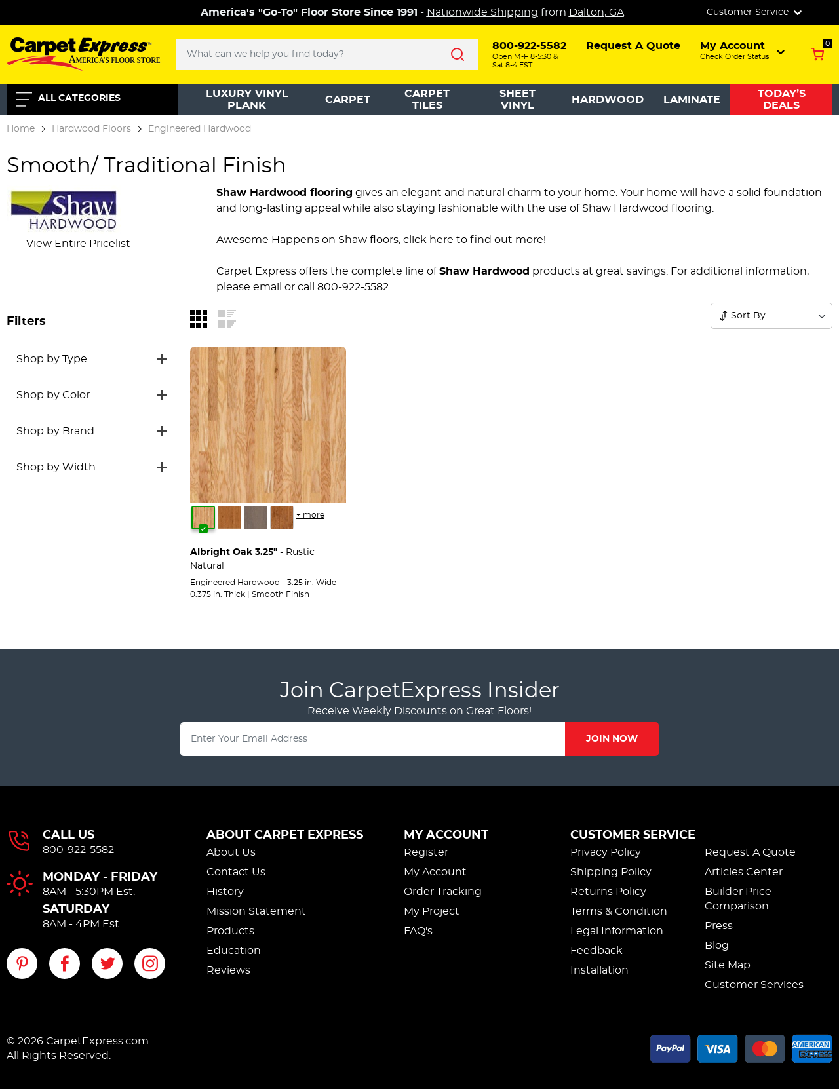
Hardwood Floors (91, 129)
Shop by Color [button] (53, 395)
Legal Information (616, 931)
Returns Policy (608, 892)
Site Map (728, 965)
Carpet (347, 99)
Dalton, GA (596, 12)
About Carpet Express (284, 835)
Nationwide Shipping (482, 12)
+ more (310, 515)
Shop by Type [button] (51, 359)
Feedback (596, 951)
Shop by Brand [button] (55, 431)
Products (230, 931)
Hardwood (608, 99)
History (225, 892)
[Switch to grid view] (198, 318)
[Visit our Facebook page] (64, 963)
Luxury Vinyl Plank (247, 99)
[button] (743, 50)
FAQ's (418, 931)
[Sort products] (724, 316)
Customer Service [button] (755, 12)
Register (426, 852)
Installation (599, 970)
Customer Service (632, 835)
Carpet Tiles (427, 99)
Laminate (691, 99)
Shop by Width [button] (56, 467)
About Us (231, 852)
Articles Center (744, 872)
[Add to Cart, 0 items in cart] (817, 54)
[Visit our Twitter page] (107, 963)
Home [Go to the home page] (21, 129)
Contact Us (235, 872)
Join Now (612, 739)
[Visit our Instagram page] (149, 963)
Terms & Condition (618, 911)
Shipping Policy (611, 872)
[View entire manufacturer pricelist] (78, 244)
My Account (446, 835)
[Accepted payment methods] (741, 1046)
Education (233, 951)
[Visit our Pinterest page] (22, 963)
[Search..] (327, 54)
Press (719, 926)
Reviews (228, 970)
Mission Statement (256, 911)
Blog (717, 945)
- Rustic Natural (252, 559)
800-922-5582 (78, 850)
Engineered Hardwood (199, 129)
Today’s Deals (782, 99)
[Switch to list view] (227, 318)
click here (428, 240)
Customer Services (754, 985)
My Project (431, 911)
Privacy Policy (605, 852)
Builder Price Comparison (738, 899)
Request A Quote (750, 852)
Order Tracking (443, 892)
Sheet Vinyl (517, 99)
